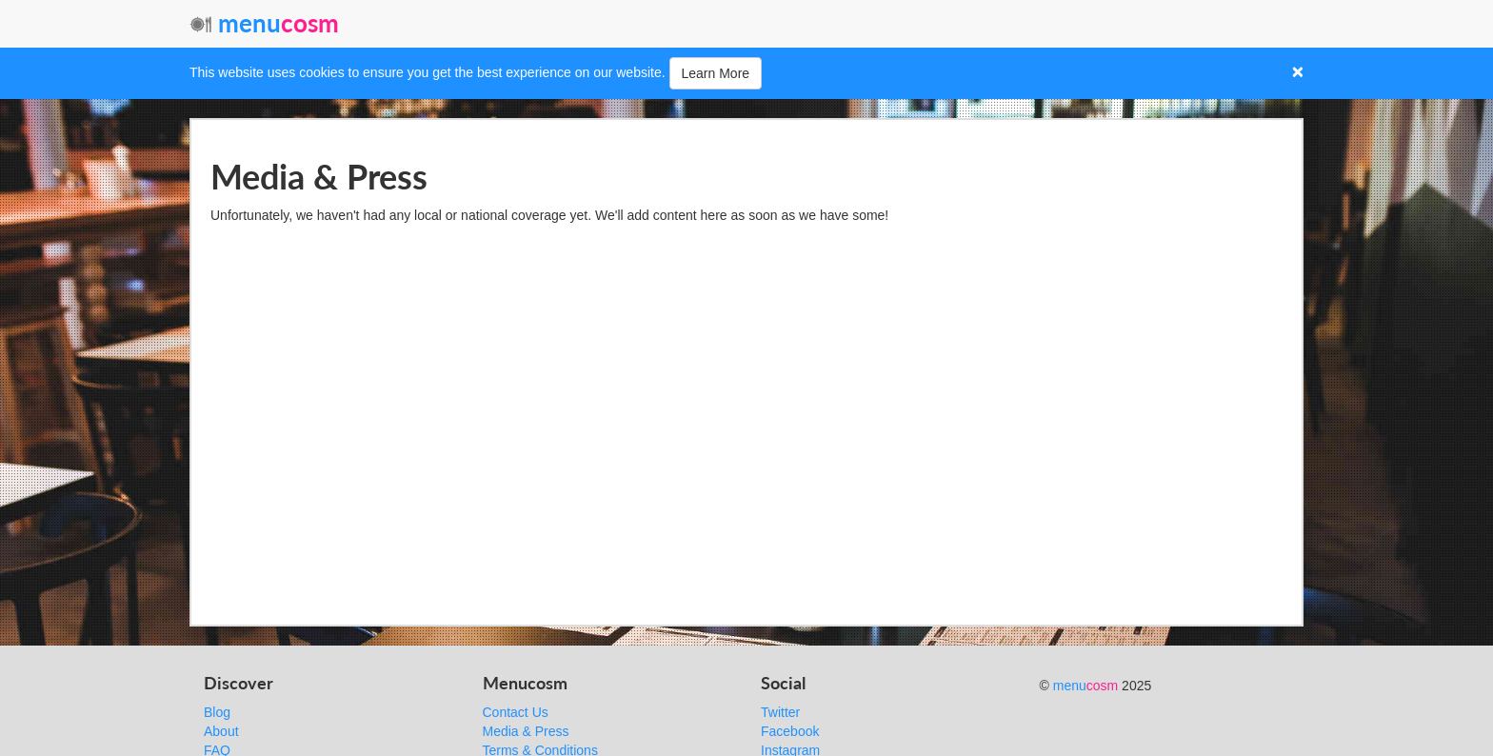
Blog (217, 712)
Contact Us (515, 712)
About (221, 731)
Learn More (716, 73)
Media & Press (526, 731)
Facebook (790, 731)
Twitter (780, 712)
